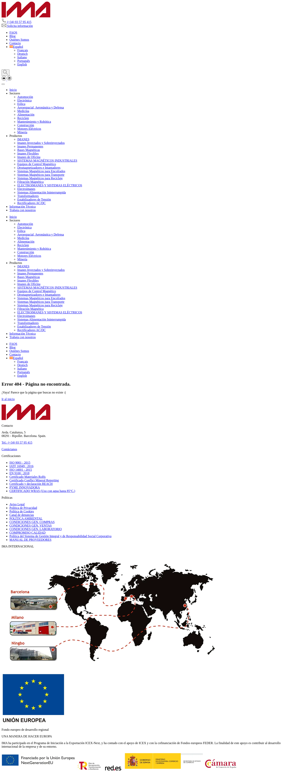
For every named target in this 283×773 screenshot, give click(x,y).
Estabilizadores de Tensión (34, 199)
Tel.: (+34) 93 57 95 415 (17, 442)
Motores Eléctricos (29, 128)
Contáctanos (9, 449)
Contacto (15, 43)
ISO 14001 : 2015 (20, 469)
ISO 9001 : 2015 (19, 462)
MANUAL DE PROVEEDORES (30, 539)
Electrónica (24, 100)
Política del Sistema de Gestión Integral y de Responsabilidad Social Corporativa (60, 536)
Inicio (13, 89)
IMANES (23, 139)
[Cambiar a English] (22, 64)
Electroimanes (26, 189)
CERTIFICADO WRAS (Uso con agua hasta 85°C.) (42, 491)
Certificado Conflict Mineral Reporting (34, 480)
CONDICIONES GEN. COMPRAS (32, 522)
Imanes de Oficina (28, 157)
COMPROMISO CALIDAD (27, 532)
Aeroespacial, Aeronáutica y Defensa (40, 107)
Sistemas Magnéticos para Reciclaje (40, 178)
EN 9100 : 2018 (19, 473)
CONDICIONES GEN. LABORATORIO (35, 529)
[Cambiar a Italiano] (22, 57)
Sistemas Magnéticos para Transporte (40, 174)
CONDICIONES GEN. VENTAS (30, 525)
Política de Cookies (21, 511)
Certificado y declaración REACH (31, 484)
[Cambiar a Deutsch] (22, 53)
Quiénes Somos (19, 39)
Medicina (23, 111)
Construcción (25, 125)
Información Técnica (22, 206)
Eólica (21, 104)
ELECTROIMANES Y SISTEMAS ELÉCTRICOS (49, 185)
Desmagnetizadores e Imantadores (38, 167)
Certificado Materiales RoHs (27, 476)
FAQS (13, 32)
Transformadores (28, 196)
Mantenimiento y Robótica (34, 121)
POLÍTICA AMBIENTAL (25, 518)
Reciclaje (23, 118)
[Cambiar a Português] (23, 61)
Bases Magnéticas (28, 150)
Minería (22, 132)
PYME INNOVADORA (24, 487)
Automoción (25, 97)
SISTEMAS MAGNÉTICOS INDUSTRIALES (47, 160)
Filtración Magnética (30, 181)
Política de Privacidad (23, 507)
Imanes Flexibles (28, 153)
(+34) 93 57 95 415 (16, 22)
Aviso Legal (17, 504)
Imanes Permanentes (30, 146)
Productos (15, 135)
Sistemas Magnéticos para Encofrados (41, 171)
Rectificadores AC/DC (31, 203)
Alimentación (25, 114)
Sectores (14, 93)
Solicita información (17, 26)
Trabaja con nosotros (22, 210)
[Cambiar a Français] (22, 50)
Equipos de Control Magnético (36, 164)
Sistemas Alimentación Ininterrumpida (41, 192)
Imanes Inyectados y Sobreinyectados (41, 143)
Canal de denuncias (21, 515)
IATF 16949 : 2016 (21, 466)
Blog (12, 36)
